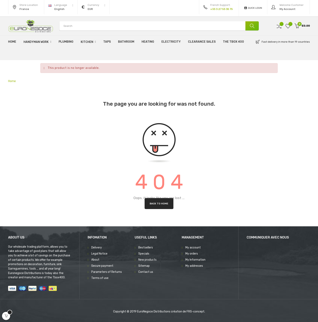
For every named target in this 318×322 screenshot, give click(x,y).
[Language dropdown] (60, 7)
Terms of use (100, 278)
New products (147, 259)
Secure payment (102, 266)
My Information (195, 259)
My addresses (194, 266)
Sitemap (144, 266)
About (95, 259)
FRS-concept (195, 311)
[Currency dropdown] (93, 7)
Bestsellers (145, 247)
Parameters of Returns (106, 272)
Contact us (145, 272)
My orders (191, 253)
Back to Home (159, 203)
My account (193, 247)
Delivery (96, 247)
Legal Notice (99, 253)
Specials (143, 253)
